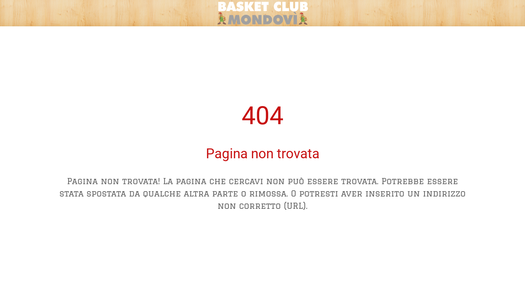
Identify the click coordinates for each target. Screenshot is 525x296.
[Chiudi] (13, 13)
